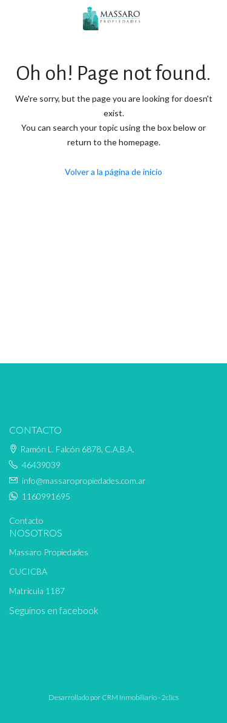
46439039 (41, 465)
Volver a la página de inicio (113, 172)
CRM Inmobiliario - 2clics (140, 697)
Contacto (26, 520)
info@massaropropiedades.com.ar (84, 480)
